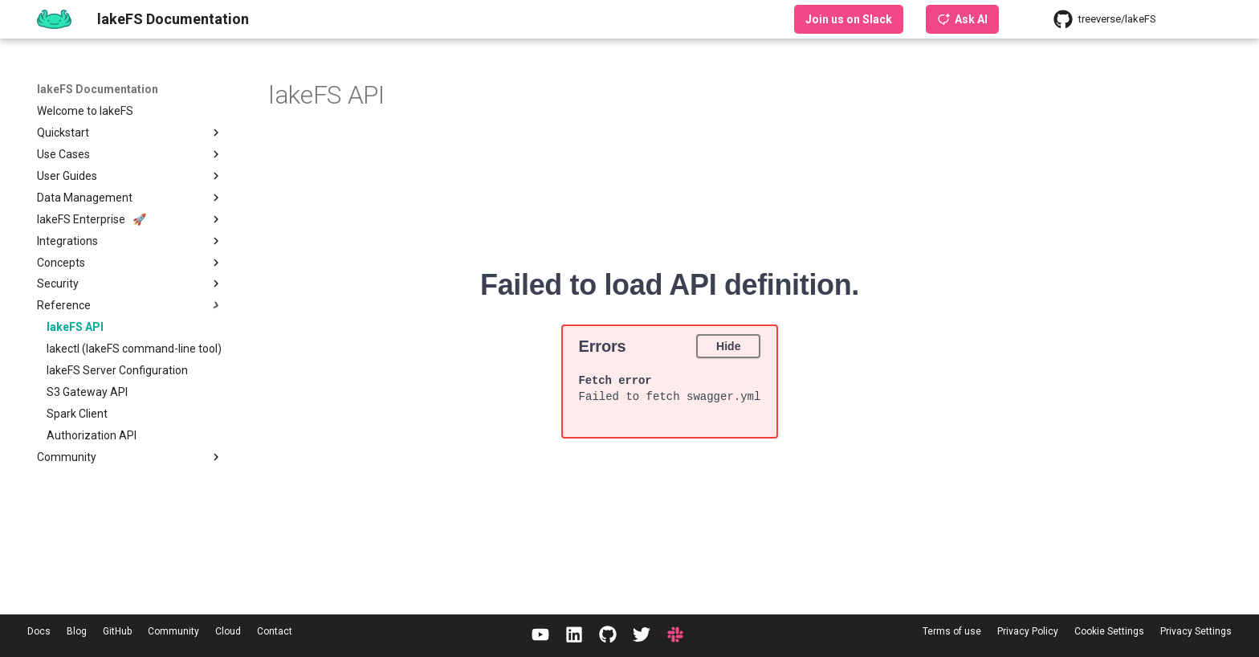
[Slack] (675, 636)
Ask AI (962, 19)
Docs (39, 631)
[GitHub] (608, 636)
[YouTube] (540, 636)
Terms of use (952, 631)
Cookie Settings (1109, 631)
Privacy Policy (1027, 631)
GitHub (117, 631)
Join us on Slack (848, 19)
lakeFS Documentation (97, 89)
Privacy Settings (1196, 631)
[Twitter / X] (641, 636)
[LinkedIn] (574, 636)
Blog (77, 631)
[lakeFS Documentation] (54, 19)
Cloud (228, 631)
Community (173, 631)
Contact (274, 631)
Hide (728, 345)
